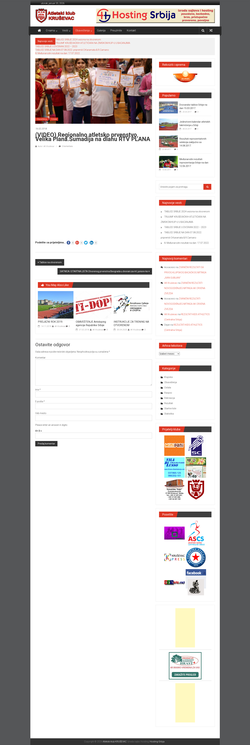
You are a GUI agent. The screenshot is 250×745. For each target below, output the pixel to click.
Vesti (65, 30)
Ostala (54, 119)
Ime (38, 389)
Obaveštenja (82, 30)
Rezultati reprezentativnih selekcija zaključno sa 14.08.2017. (192, 142)
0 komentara (66, 146)
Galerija (101, 30)
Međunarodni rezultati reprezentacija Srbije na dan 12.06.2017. (193, 162)
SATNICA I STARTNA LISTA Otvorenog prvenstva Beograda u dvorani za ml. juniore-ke (104, 271)
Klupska (168, 377)
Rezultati (168, 403)
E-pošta (40, 401)
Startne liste (170, 408)
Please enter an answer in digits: (51, 425)
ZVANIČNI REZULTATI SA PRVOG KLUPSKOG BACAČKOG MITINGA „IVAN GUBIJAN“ (185, 272)
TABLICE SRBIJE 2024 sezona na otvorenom (78, 39)
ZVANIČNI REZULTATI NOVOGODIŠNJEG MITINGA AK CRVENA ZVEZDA (184, 288)
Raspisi (168, 392)
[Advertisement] (185, 627)
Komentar (40, 357)
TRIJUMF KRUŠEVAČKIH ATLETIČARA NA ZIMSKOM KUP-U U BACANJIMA (92, 43)
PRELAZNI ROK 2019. (50, 321)
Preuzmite (116, 30)
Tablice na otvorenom (50, 262)
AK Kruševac (59, 326)
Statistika (169, 413)
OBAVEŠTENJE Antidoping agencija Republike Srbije (91, 323)
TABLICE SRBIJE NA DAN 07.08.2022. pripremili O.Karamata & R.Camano (72, 50)
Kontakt (131, 30)
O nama (50, 30)
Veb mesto (40, 413)
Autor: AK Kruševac (46, 146)
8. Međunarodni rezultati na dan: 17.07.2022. (57, 53)
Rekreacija (169, 398)
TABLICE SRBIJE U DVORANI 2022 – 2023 (56, 46)
